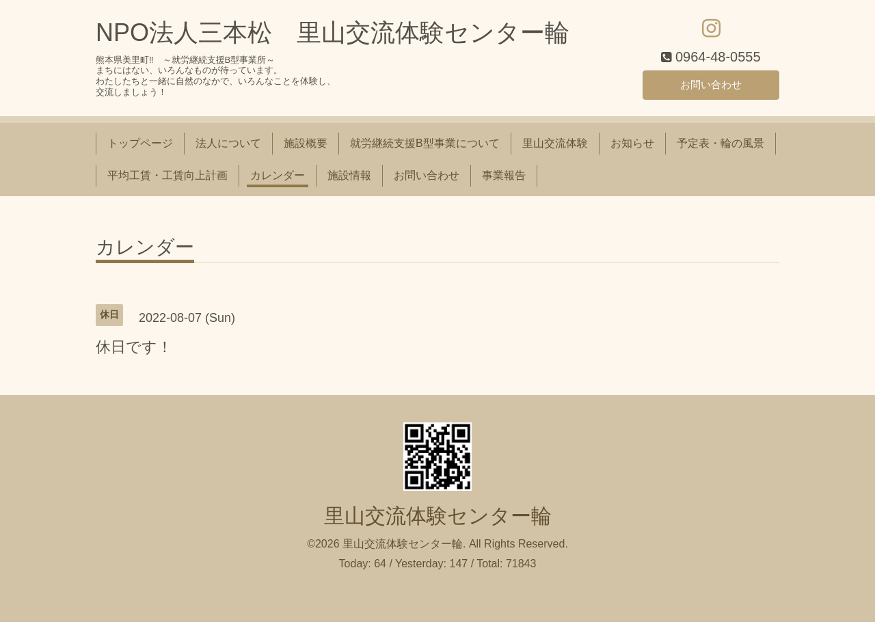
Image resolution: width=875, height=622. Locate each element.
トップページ (140, 143)
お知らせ (632, 143)
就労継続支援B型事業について (425, 143)
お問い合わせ (711, 84)
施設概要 (305, 143)
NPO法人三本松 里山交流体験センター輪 (332, 32)
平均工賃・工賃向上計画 (167, 175)
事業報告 (504, 175)
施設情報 (349, 175)
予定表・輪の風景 (720, 143)
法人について (228, 143)
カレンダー (277, 175)
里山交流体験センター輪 (438, 515)
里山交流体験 (555, 143)
